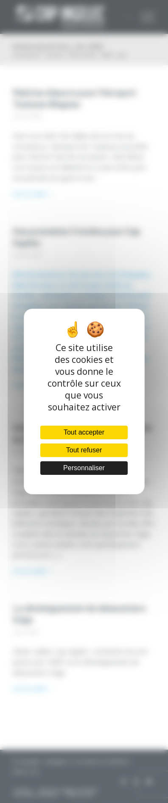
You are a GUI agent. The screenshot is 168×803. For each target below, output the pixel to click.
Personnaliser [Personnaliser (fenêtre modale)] (84, 467)
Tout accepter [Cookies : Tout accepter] (84, 432)
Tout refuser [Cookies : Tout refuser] (84, 450)
